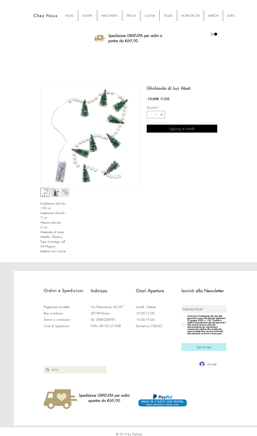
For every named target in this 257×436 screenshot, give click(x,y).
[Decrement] (149, 114)
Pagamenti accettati (57, 307)
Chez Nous (46, 15)
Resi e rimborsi (53, 313)
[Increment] (161, 114)
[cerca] (74, 369)
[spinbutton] (155, 114)
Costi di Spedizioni (57, 326)
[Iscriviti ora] (203, 347)
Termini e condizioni (57, 319)
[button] (214, 34)
